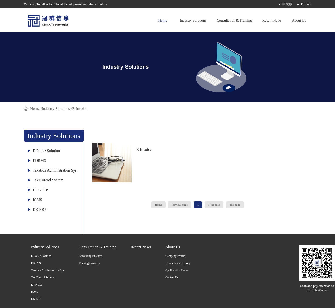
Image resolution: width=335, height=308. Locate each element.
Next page (214, 204)
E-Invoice (79, 109)
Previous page (180, 204)
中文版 (287, 4)
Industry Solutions (56, 109)
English (306, 4)
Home (162, 20)
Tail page (234, 204)
